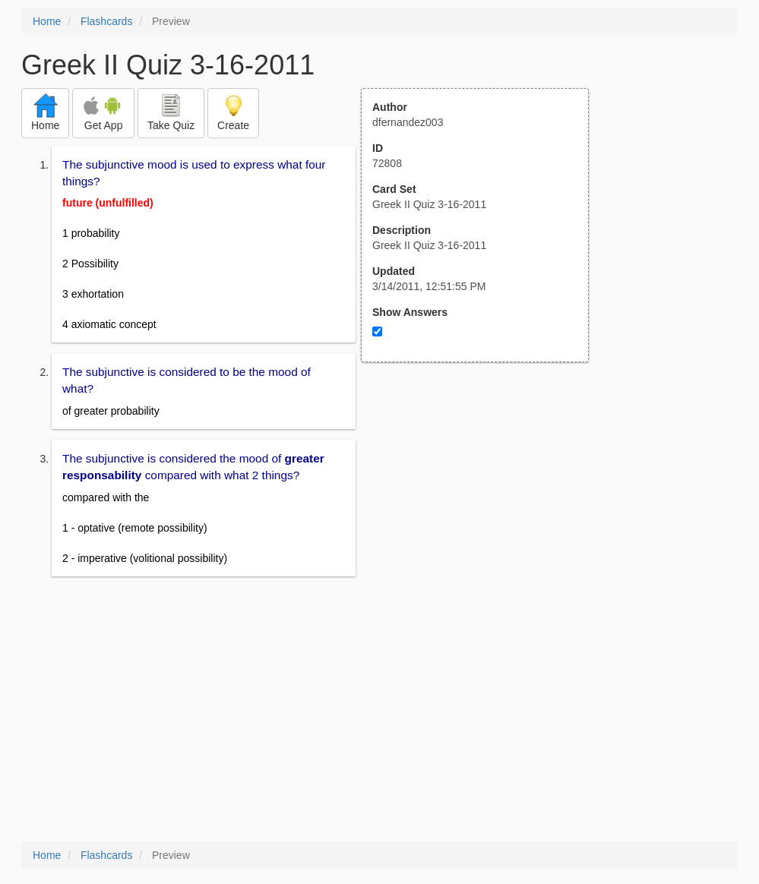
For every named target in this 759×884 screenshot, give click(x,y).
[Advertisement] (483, 511)
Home (47, 21)
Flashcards (106, 21)
